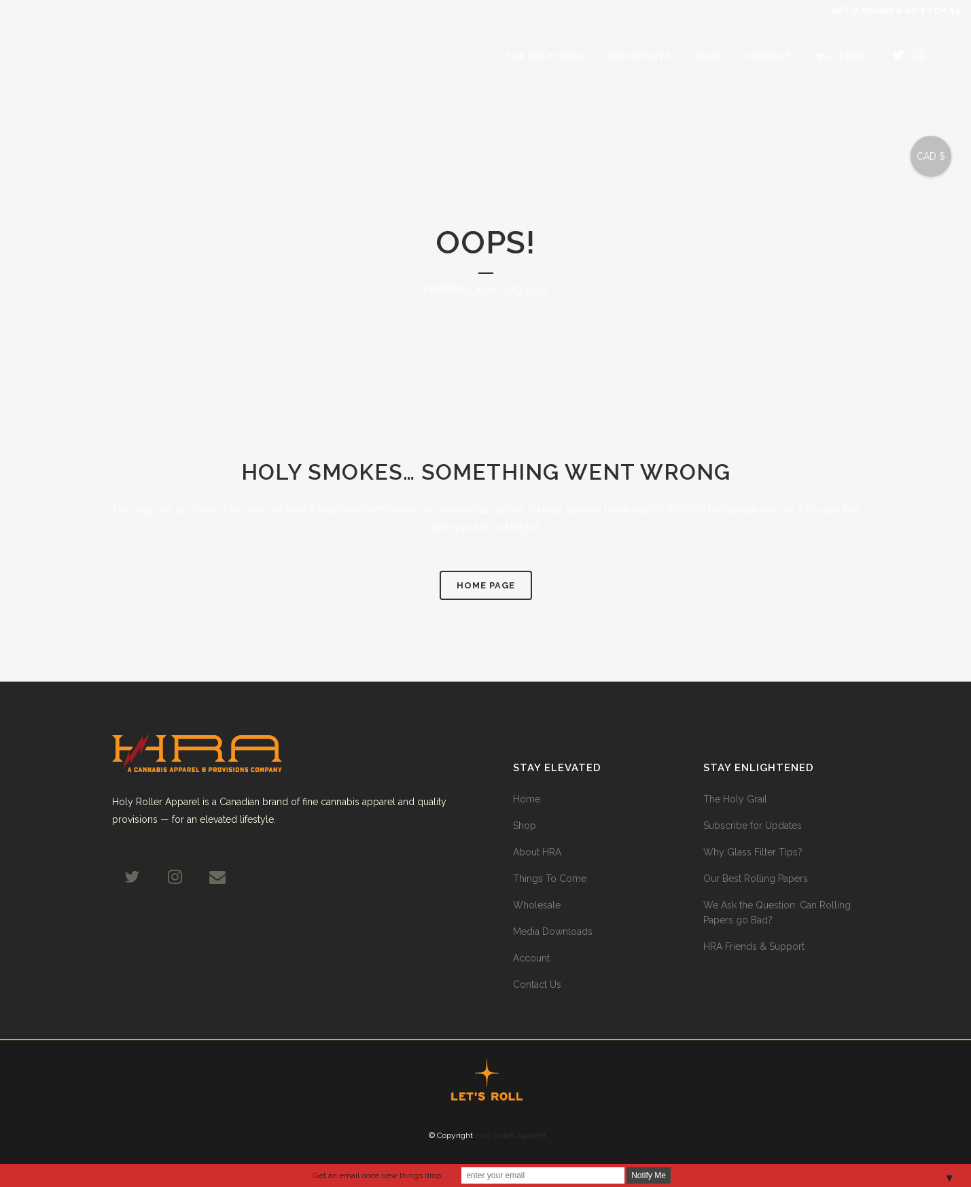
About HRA (537, 852)
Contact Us (537, 984)
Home (526, 799)
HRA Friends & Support (754, 946)
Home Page (486, 585)
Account (531, 958)
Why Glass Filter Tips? (752, 852)
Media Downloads (553, 931)
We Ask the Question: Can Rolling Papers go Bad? (777, 912)
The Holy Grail (735, 799)
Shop (524, 825)
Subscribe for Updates (752, 825)
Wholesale (537, 905)
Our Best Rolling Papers (755, 878)
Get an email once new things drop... (380, 1175)
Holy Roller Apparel (510, 1135)
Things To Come (549, 878)
